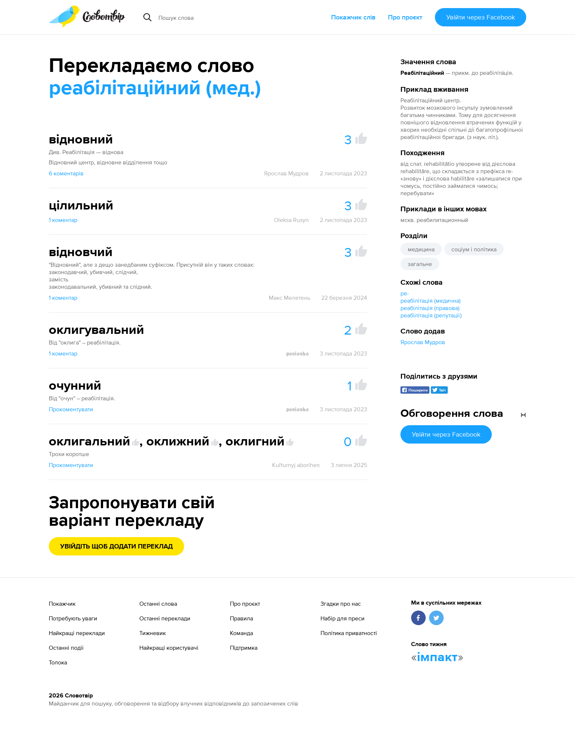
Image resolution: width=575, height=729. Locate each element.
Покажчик (62, 603)
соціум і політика (474, 249)
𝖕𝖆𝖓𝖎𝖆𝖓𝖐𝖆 (297, 353)
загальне (420, 263)
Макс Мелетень (289, 297)
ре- (404, 293)
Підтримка (243, 647)
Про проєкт (405, 17)
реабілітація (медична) (430, 300)
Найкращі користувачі (168, 647)
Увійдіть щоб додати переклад (116, 546)
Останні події (66, 647)
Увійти (480, 17)
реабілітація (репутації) (431, 315)
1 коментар (63, 219)
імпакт (437, 657)
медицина (421, 249)
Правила (241, 618)
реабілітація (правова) (429, 308)
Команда (241, 633)
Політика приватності (349, 633)
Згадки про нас (341, 603)
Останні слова (158, 603)
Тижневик (152, 633)
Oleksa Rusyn (291, 219)
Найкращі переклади (77, 633)
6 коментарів (66, 173)
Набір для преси (343, 618)
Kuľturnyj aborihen (296, 465)
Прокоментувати (71, 409)
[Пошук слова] (223, 17)
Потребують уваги (73, 618)
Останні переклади (164, 618)
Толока (58, 662)
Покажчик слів (353, 17)
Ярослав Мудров (422, 342)
